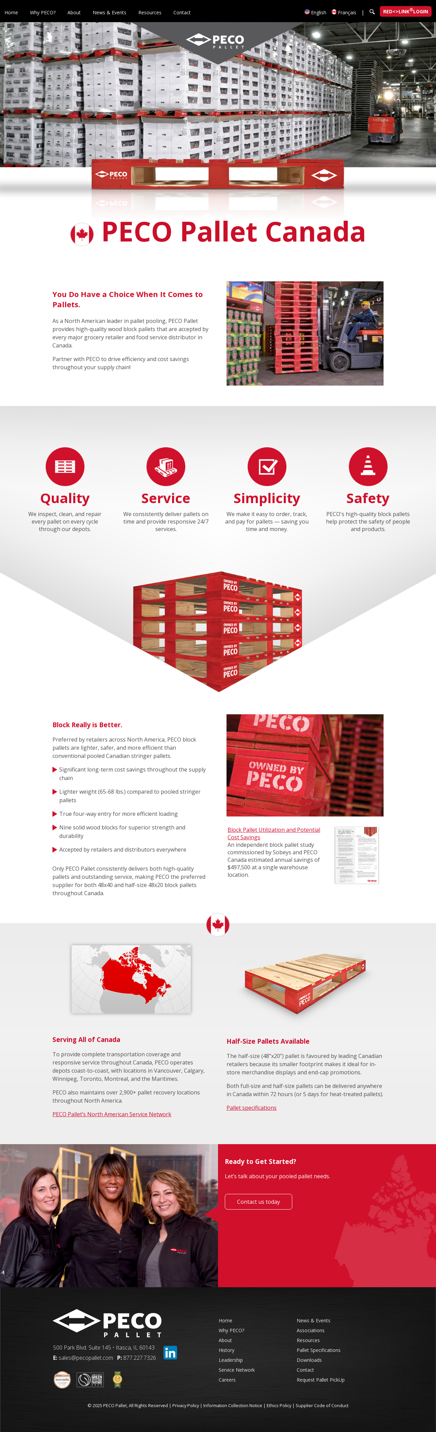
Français (343, 12)
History (226, 1350)
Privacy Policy (185, 1405)
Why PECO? (43, 12)
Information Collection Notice (232, 1405)
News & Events (109, 12)
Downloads (309, 1360)
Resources (149, 12)
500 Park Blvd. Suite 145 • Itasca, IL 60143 (104, 1347)
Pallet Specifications (319, 1350)
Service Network (237, 1370)
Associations (311, 1330)
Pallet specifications (252, 1107)
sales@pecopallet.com (86, 1357)
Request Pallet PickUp (321, 1379)
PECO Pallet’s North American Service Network (111, 1114)
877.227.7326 (139, 1357)
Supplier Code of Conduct (322, 1405)
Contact (182, 12)
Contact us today (258, 1201)
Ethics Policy (279, 1405)
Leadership (231, 1360)
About (74, 12)
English (315, 12)
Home (11, 12)
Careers (227, 1379)
